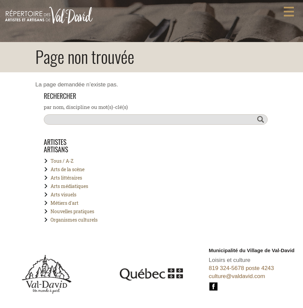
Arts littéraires (66, 178)
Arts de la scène (67, 169)
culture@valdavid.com (237, 276)
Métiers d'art (64, 203)
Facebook (213, 285)
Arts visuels (63, 194)
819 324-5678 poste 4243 (241, 268)
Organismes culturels (74, 220)
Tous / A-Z (61, 161)
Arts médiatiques (69, 186)
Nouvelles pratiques (72, 211)
